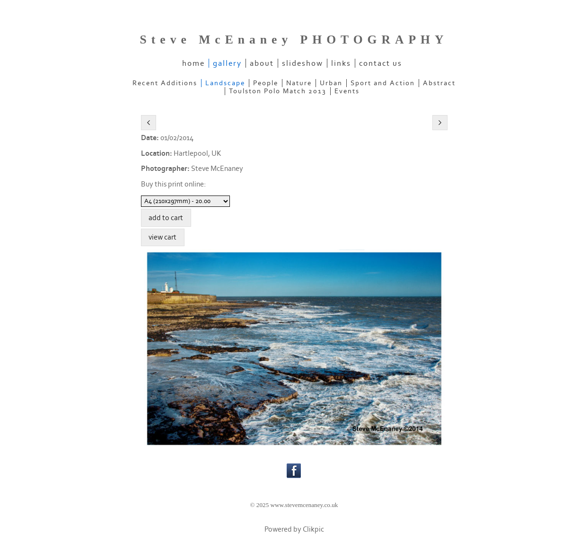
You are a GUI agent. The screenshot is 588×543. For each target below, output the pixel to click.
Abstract (439, 83)
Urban (331, 83)
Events (347, 91)
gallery (227, 63)
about (262, 63)
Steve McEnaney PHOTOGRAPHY (294, 39)
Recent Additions (164, 83)
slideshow (302, 63)
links (341, 63)
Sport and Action (383, 83)
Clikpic (313, 529)
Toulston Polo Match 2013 (277, 91)
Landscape (225, 83)
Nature (299, 83)
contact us (380, 63)
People (265, 83)
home (193, 63)
